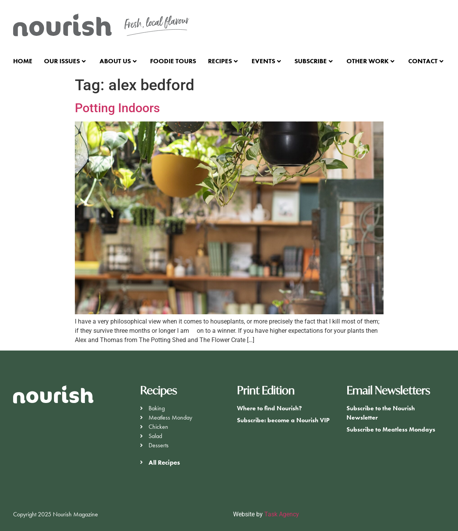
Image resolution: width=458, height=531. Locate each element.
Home (22, 61)
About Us (118, 61)
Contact (425, 61)
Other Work (370, 61)
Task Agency (281, 514)
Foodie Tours (173, 61)
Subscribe (313, 61)
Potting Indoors (117, 108)
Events (266, 61)
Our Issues (65, 61)
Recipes (223, 61)
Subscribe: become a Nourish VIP (283, 420)
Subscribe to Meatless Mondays (390, 429)
